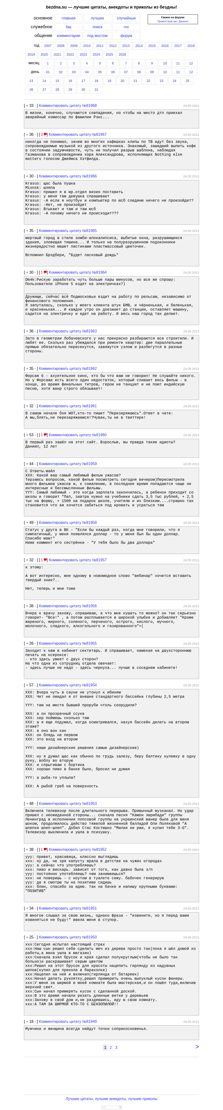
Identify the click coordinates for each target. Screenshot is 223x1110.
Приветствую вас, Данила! (172, 21)
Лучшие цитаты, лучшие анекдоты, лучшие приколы (111, 1099)
